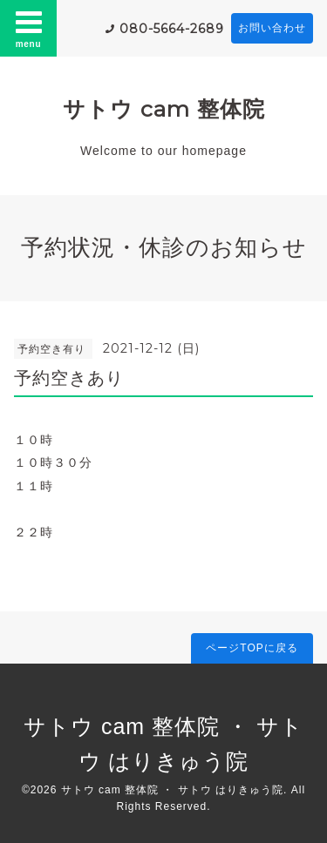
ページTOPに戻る (251, 648)
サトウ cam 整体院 (164, 109)
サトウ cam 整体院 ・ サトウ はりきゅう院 (172, 790)
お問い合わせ (272, 28)
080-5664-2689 (171, 29)
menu (28, 28)
